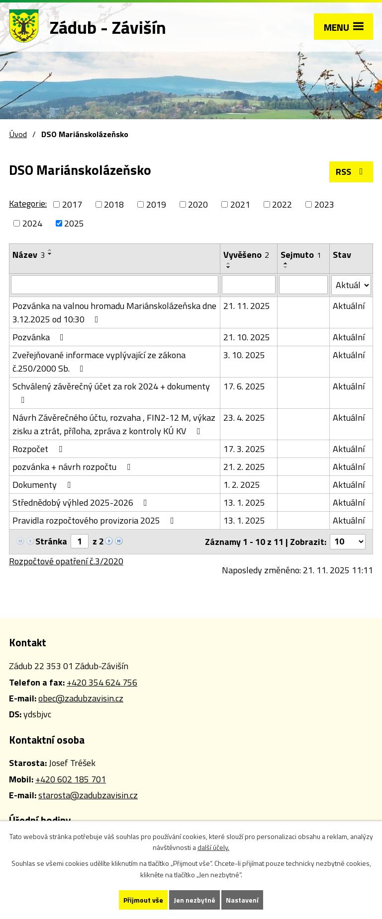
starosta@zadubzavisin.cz (88, 795)
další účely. (213, 847)
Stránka (51, 541)
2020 (198, 204)
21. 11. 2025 (246, 305)
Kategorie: (28, 203)
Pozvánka (40, 337)
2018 (114, 204)
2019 (156, 204)
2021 (240, 204)
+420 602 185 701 (70, 779)
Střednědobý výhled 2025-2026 (81, 502)
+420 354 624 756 (102, 682)
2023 (324, 204)
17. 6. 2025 (244, 386)
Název (28, 254)
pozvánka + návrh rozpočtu (73, 466)
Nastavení (242, 900)
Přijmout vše (143, 900)
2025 (74, 223)
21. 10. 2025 (246, 337)
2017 (72, 204)
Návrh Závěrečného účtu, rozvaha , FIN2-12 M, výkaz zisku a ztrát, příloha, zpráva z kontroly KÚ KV (113, 424)
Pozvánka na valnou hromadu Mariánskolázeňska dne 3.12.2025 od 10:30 (114, 312)
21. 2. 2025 (244, 466)
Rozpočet (39, 449)
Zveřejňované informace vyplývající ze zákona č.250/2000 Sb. (99, 361)
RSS (351, 171)
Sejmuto (301, 254)
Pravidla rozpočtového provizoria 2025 (95, 520)
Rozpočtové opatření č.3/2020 (66, 561)
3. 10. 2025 (244, 355)
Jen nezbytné (194, 900)
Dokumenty (43, 484)
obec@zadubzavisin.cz (80, 698)
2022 (282, 204)
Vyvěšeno (246, 254)
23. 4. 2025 (244, 417)
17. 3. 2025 (244, 449)
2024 (32, 223)
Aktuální (349, 305)
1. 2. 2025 (241, 484)
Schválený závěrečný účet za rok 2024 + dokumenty (111, 392)
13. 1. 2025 (244, 502)
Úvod (18, 134)
